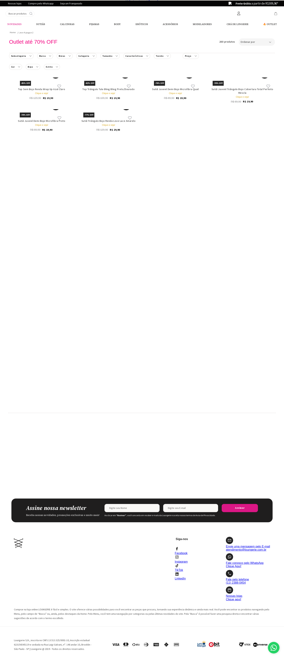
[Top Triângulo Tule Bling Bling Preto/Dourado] (108, 51)
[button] (86, 28)
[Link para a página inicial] (12, 5)
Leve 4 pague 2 (26, 4)
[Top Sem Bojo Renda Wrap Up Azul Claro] (41, 51)
